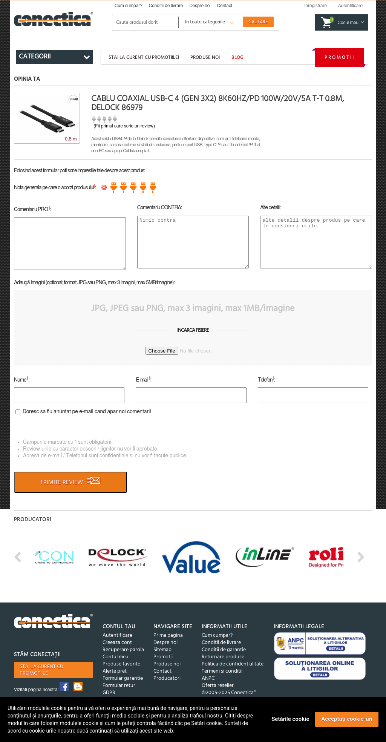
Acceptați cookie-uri (346, 719)
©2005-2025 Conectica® (229, 692)
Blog (237, 57)
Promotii (340, 57)
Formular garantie (123, 678)
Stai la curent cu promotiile (41, 670)
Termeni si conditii (222, 671)
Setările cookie (290, 719)
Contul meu (116, 657)
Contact (225, 5)
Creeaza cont (117, 642)
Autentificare (117, 635)
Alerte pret (115, 671)
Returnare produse (223, 657)
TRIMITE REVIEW (70, 482)
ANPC (208, 678)
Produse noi (205, 57)
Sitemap (162, 649)
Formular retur (119, 685)
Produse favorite (121, 664)
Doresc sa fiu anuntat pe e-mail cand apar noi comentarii (87, 411)
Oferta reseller (218, 685)
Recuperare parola (123, 649)
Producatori (167, 678)
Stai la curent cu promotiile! (144, 57)
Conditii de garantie (224, 649)
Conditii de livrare (166, 5)
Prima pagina (168, 635)
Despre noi (199, 5)
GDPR (109, 692)
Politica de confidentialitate (232, 664)
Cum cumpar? (128, 5)
